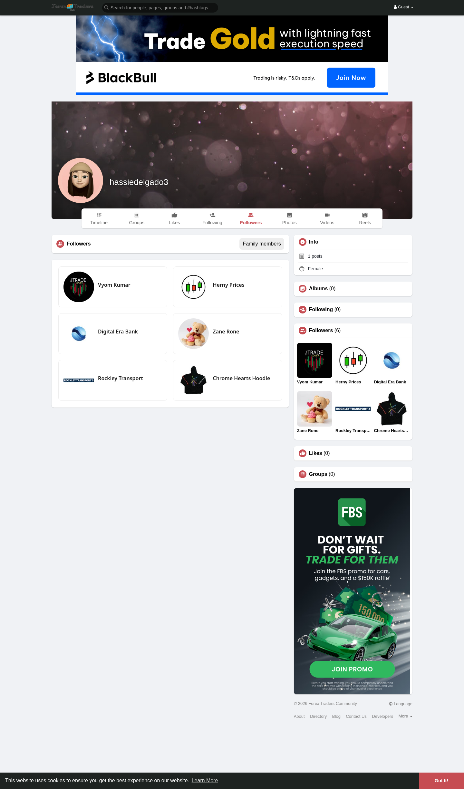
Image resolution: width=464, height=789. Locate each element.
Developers (382, 716)
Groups (318, 474)
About (299, 716)
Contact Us (356, 716)
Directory (318, 716)
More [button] (405, 716)
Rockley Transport (120, 378)
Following (321, 309)
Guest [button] (403, 7)
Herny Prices (228, 284)
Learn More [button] (205, 780)
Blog (336, 716)
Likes (315, 453)
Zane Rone (226, 331)
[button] (160, 7)
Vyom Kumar (114, 284)
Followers (321, 330)
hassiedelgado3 (139, 182)
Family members (262, 243)
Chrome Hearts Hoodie (241, 378)
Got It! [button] (441, 780)
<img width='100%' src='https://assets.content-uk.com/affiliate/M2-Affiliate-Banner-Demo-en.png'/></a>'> (232, 756)
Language (400, 704)
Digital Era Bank (118, 331)
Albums (318, 288)
